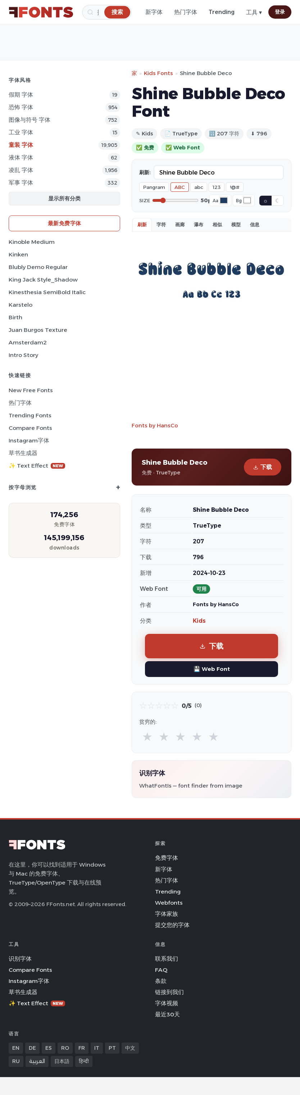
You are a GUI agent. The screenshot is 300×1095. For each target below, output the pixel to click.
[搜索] (117, 12)
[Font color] (223, 200)
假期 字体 (21, 94)
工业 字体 (21, 132)
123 (217, 187)
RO (65, 1048)
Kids (199, 620)
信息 (254, 224)
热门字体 (185, 12)
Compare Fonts (30, 427)
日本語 (61, 1061)
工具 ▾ (254, 12)
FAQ (161, 969)
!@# (235, 187)
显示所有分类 (64, 198)
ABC (179, 187)
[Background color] (247, 200)
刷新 (142, 224)
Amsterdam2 (28, 342)
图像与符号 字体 (29, 119)
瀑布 (198, 224)
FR (81, 1048)
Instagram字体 (29, 440)
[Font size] (175, 200)
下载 (262, 467)
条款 (161, 981)
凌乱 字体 (21, 170)
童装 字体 (21, 144)
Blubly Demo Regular (38, 267)
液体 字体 (21, 157)
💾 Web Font (212, 668)
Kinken (18, 254)
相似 (217, 224)
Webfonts (169, 902)
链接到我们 (169, 992)
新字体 (154, 12)
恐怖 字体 (21, 107)
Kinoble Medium (32, 241)
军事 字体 (21, 182)
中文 (130, 1048)
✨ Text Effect (37, 465)
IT (96, 1048)
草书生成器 (23, 453)
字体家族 (166, 913)
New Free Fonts (31, 390)
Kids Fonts (158, 73)
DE (32, 1048)
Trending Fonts (30, 415)
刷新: (145, 172)
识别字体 (20, 958)
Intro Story (23, 355)
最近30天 (167, 1014)
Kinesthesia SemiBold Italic (47, 292)
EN (15, 1048)
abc (198, 187)
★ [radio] (147, 736)
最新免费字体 (64, 223)
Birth (15, 317)
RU (16, 1061)
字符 (161, 224)
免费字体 (166, 857)
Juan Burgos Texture (38, 329)
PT (112, 1048)
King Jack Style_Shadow (43, 279)
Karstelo (20, 304)
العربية (37, 1061)
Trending (222, 12)
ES (48, 1048)
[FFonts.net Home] (41, 12)
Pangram (154, 187)
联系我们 (166, 958)
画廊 (180, 224)
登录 (280, 12)
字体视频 (166, 1003)
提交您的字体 (172, 925)
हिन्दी (84, 1061)
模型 (236, 224)
